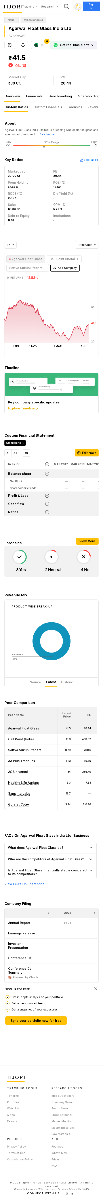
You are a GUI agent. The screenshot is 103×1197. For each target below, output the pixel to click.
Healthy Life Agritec (23, 782)
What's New (59, 1153)
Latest (51, 682)
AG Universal (18, 772)
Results (12, 1121)
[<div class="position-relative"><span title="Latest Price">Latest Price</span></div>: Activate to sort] (67, 715)
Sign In (91, 6)
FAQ (54, 1165)
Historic (67, 682)
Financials (34, 96)
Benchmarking (60, 96)
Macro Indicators (63, 1127)
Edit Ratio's (89, 159)
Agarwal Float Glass (23, 728)
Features (57, 1146)
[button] (16, 715)
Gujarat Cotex (18, 804)
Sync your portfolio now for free (36, 1020)
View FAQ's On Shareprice (24, 884)
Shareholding (89, 96)
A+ (15, 453)
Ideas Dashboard (63, 1095)
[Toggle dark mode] (78, 6)
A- (8, 453)
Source (35, 682)
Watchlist (13, 1108)
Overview (12, 96)
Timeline (13, 1095)
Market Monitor (62, 1121)
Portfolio (13, 1102)
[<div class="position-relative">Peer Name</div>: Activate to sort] (30, 715)
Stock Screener (62, 1114)
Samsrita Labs (19, 793)
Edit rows (86, 453)
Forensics (74, 107)
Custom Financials (48, 107)
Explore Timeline (23, 408)
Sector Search (61, 1108)
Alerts (11, 1114)
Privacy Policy (16, 1146)
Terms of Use (16, 1153)
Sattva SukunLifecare (25, 750)
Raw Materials (61, 1134)
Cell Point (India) (21, 739)
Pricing (56, 1159)
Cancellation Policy (20, 1159)
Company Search (63, 1102)
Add (65, 268)
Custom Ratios (16, 107)
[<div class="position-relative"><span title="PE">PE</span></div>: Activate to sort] (87, 715)
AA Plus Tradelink (21, 761)
